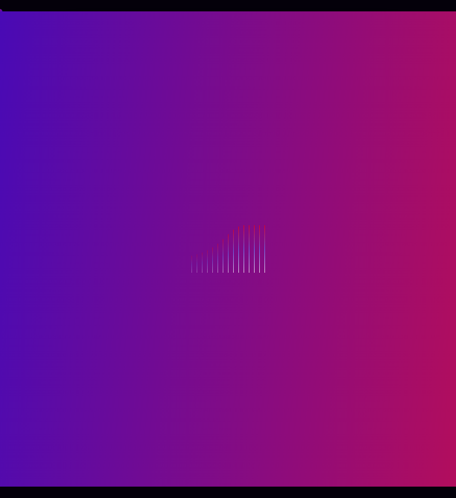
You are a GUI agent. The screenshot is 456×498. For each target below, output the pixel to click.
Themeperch (300, 473)
